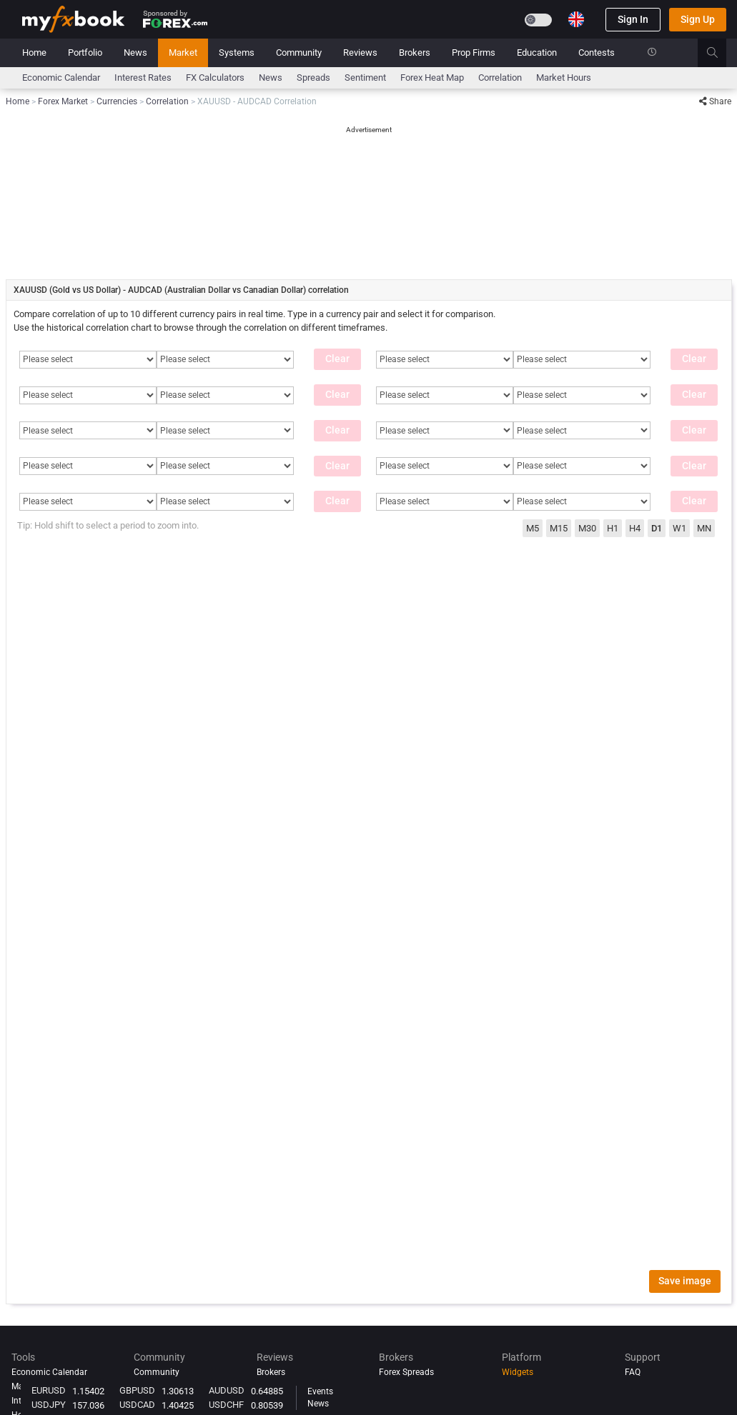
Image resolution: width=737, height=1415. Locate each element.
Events (320, 1391)
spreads (313, 77)
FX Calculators (215, 77)
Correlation (500, 77)
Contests (596, 52)
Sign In (633, 19)
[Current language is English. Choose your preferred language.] (576, 19)
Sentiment (365, 77)
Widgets (517, 1372)
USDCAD (137, 1404)
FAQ (632, 1372)
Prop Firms (473, 52)
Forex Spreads (406, 1372)
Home (34, 52)
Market (183, 52)
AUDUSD (226, 1390)
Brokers (414, 52)
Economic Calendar (61, 77)
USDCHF (226, 1404)
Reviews (360, 52)
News (135, 52)
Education (537, 52)
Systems (236, 52)
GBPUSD (137, 1390)
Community (299, 52)
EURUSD (48, 1390)
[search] (720, 52)
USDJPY (48, 1404)
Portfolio (85, 52)
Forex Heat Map (432, 77)
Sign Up (698, 19)
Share (715, 101)
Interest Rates (143, 77)
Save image (684, 1280)
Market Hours (563, 77)
